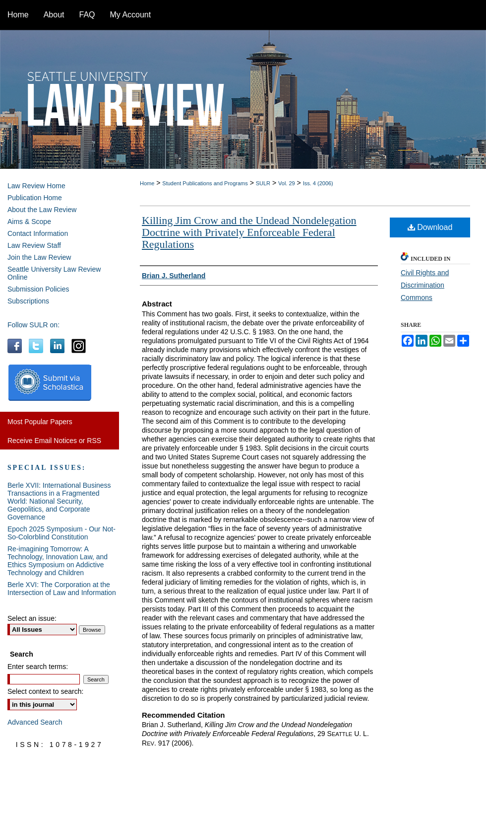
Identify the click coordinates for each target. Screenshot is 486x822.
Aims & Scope (29, 221)
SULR (263, 183)
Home (147, 183)
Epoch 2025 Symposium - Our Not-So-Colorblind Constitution (61, 533)
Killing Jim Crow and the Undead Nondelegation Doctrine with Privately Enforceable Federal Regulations (249, 232)
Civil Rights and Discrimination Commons (425, 285)
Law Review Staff (34, 245)
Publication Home (34, 198)
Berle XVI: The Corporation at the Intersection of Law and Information (61, 589)
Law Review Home (36, 186)
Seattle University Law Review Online (54, 273)
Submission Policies (38, 289)
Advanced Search (34, 722)
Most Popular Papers (39, 422)
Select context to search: (45, 691)
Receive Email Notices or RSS (54, 441)
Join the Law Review (39, 257)
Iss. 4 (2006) (318, 183)
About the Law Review (41, 210)
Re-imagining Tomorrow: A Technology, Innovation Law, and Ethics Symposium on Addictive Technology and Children (57, 561)
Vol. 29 (286, 183)
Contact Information (37, 233)
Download (430, 227)
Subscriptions (28, 301)
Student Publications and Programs (204, 183)
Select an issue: (32, 618)
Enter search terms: (37, 667)
